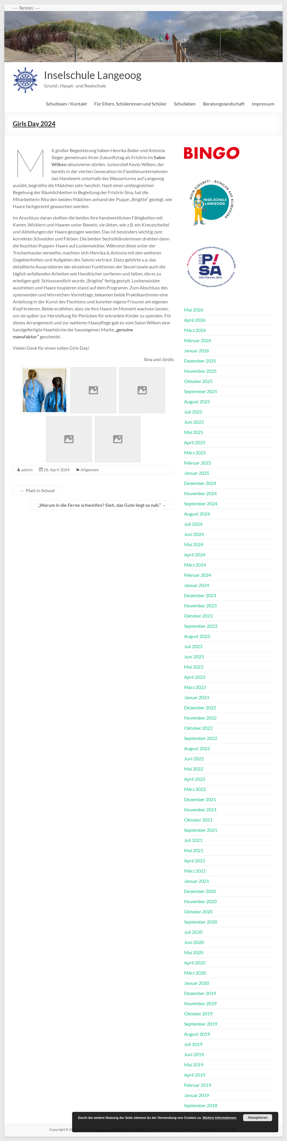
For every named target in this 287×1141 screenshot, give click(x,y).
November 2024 (200, 493)
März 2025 (195, 452)
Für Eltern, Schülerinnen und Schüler (130, 103)
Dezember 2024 (200, 483)
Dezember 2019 (200, 993)
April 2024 (194, 554)
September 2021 (200, 830)
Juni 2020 (194, 942)
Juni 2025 (194, 422)
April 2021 (194, 860)
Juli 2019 (193, 1044)
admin (27, 469)
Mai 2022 (193, 768)
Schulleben (185, 103)
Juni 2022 (194, 758)
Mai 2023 (193, 666)
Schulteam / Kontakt (66, 103)
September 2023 (200, 626)
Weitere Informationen (219, 1117)
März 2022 (195, 789)
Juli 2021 (193, 840)
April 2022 (194, 779)
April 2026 (194, 320)
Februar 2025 (197, 462)
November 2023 (200, 605)
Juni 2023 (194, 656)
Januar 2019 (196, 1095)
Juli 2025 (193, 411)
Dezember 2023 (200, 595)
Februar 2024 (197, 575)
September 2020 (200, 921)
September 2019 (200, 1023)
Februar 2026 (197, 340)
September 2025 (200, 391)
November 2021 (200, 809)
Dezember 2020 (200, 891)
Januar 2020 (196, 983)
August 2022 (197, 748)
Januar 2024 (196, 585)
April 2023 (194, 677)
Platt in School (37, 490)
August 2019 (197, 1034)
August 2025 (197, 401)
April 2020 (194, 962)
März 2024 (195, 564)
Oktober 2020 (198, 911)
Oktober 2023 (198, 615)
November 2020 (200, 901)
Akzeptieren (258, 1118)
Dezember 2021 (200, 799)
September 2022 (200, 738)
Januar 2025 (196, 473)
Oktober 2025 (198, 381)
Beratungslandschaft (224, 103)
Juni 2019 (194, 1054)
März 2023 (195, 687)
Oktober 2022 (198, 728)
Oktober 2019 (198, 1013)
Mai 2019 (193, 1064)
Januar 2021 (196, 881)
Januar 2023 (196, 697)
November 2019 (200, 1003)
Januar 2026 (196, 350)
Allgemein (90, 469)
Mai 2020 (193, 952)
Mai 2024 (193, 544)
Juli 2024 (193, 524)
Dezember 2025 (200, 360)
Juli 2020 (193, 932)
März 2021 (195, 870)
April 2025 (194, 442)
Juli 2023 (193, 646)
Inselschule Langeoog (92, 74)
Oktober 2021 (198, 819)
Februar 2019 (197, 1085)
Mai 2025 (193, 432)
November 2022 (200, 717)
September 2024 (200, 503)
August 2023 (197, 636)
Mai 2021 (193, 850)
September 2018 (200, 1105)
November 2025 (200, 371)
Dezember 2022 (200, 707)
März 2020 (195, 972)
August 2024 (197, 513)
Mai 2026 (193, 309)
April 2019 (194, 1074)
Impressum (263, 103)
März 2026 (195, 330)
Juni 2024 (194, 534)
